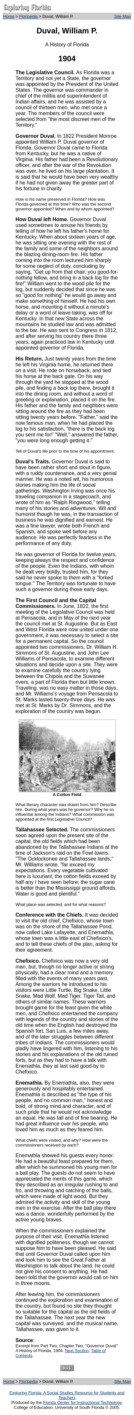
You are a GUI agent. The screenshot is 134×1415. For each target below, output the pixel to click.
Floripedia (28, 16)
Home (9, 16)
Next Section (77, 1350)
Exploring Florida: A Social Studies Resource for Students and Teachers (66, 1395)
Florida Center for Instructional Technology (82, 1402)
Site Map (122, 16)
